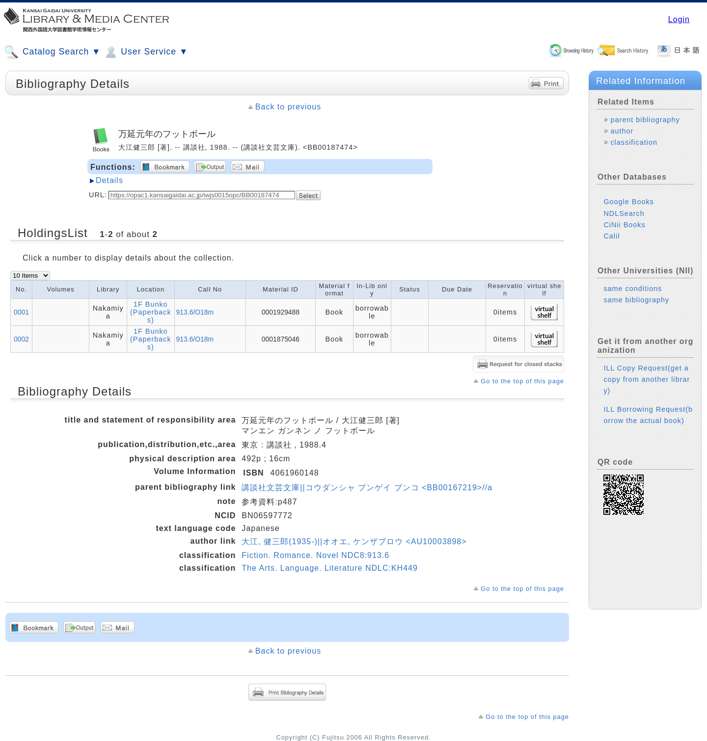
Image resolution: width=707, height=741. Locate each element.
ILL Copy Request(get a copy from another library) (646, 379)
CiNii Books (624, 225)
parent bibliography (645, 120)
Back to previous (288, 107)
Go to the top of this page (522, 381)
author (621, 131)
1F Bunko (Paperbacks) (150, 312)
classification (633, 142)
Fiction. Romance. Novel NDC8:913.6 (315, 555)
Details (109, 180)
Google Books (628, 202)
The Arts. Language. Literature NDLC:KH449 (330, 568)
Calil (611, 236)
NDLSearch (623, 213)
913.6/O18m (195, 312)
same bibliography (636, 300)
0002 (21, 339)
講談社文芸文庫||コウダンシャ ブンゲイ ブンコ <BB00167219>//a (367, 487)
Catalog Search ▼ (52, 52)
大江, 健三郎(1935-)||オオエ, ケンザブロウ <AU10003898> (354, 541)
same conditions (632, 288)
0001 (21, 312)
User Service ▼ (145, 52)
